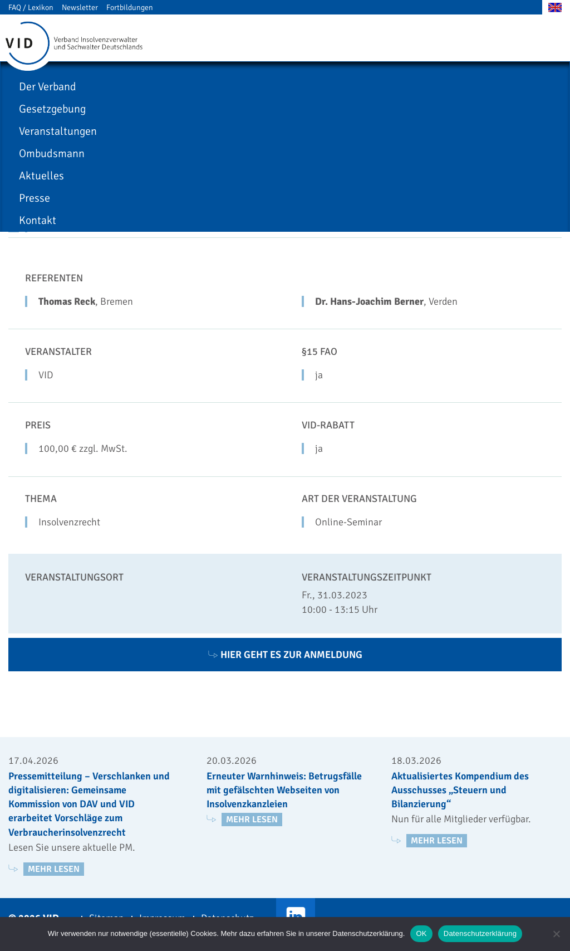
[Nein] (556, 933)
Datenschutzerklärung (480, 933)
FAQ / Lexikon (30, 7)
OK (421, 933)
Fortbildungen (129, 7)
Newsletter (80, 7)
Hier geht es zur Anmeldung (285, 654)
